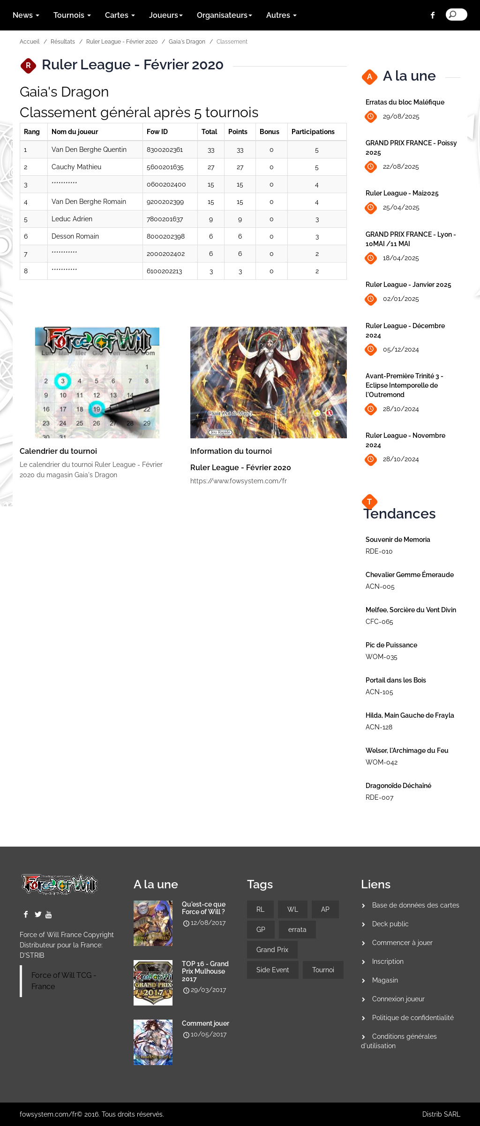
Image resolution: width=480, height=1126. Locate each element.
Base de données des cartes (415, 905)
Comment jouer (205, 1023)
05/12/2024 (392, 349)
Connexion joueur (398, 999)
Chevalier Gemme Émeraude (410, 574)
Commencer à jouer (402, 942)
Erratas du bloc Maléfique (405, 102)
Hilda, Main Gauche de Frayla (410, 715)
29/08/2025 (393, 117)
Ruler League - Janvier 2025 (408, 284)
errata (297, 929)
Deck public (390, 924)
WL (292, 909)
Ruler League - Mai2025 (402, 193)
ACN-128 (379, 727)
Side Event (272, 970)
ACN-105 (379, 692)
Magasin (385, 980)
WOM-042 (382, 762)
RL (260, 909)
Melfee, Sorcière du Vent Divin (411, 610)
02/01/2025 (392, 299)
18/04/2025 (392, 258)
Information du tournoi (231, 451)
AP (325, 909)
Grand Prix (272, 949)
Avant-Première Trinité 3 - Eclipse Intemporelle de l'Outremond (404, 385)
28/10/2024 (392, 409)
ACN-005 (380, 586)
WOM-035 (382, 657)
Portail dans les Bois (396, 680)
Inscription (388, 961)
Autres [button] (281, 15)
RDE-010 (379, 551)
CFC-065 (379, 621)
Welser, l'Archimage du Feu (407, 750)
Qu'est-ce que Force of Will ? (203, 908)
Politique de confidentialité (413, 1017)
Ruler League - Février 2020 (122, 41)
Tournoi (323, 970)
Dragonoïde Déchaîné (398, 785)
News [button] (26, 15)
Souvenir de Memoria (398, 539)
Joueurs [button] (166, 15)
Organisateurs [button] (224, 15)
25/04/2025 (393, 208)
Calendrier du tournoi (58, 451)
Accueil (29, 41)
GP (260, 929)
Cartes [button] (120, 15)
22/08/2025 (392, 167)
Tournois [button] (72, 15)
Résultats (63, 41)
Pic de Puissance (391, 645)
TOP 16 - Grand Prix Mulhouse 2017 (205, 971)
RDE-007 (379, 797)
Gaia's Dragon (187, 41)
